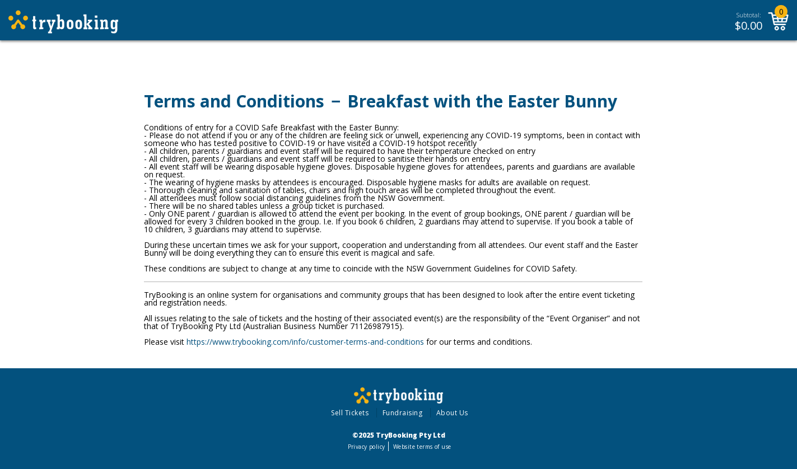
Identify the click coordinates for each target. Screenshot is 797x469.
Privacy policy (366, 447)
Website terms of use (422, 447)
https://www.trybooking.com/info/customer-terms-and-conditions (305, 341)
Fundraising (403, 413)
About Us (452, 413)
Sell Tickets (350, 413)
